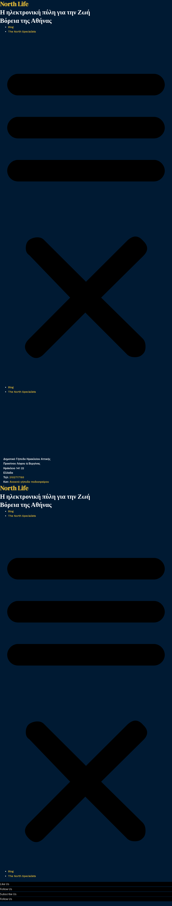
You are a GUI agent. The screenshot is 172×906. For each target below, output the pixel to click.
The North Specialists (22, 31)
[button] (86, 211)
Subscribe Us (8, 894)
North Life (14, 488)
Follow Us (6, 889)
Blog (11, 27)
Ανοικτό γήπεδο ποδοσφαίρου (29, 481)
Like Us (4, 884)
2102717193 (16, 477)
